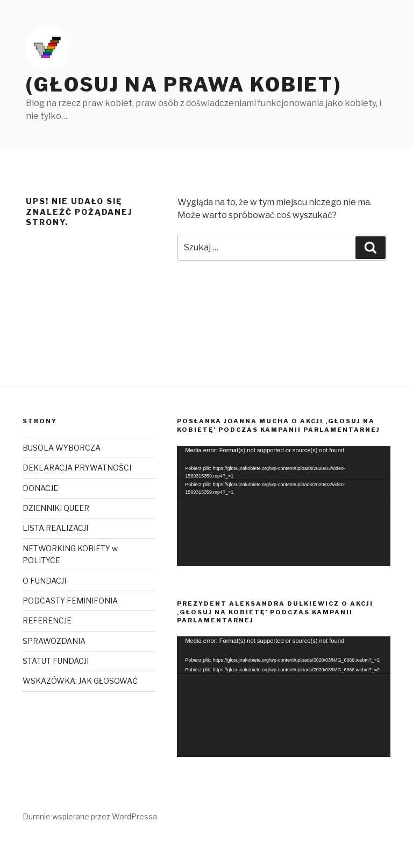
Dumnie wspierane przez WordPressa (90, 816)
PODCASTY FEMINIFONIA (70, 600)
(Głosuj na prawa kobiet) (183, 84)
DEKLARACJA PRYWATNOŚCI (77, 467)
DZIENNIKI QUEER (56, 508)
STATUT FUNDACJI (56, 660)
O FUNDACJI (44, 580)
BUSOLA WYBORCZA (62, 447)
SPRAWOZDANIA (54, 640)
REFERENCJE (47, 620)
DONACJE (40, 488)
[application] (283, 506)
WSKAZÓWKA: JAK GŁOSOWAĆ (80, 680)
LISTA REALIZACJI (55, 527)
